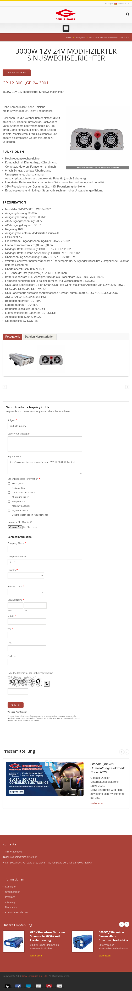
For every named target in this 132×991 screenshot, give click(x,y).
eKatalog (10, 902)
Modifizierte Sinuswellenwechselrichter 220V (109, 37)
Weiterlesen (96, 803)
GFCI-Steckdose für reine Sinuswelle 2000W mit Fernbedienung (47, 936)
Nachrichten (11, 907)
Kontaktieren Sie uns (16, 912)
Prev (121, 752)
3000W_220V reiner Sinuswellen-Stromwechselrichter (113, 936)
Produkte (10, 897)
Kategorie (80, 37)
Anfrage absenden (17, 72)
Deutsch (120, 3)
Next (126, 752)
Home (69, 37)
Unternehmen (12, 891)
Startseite (10, 886)
